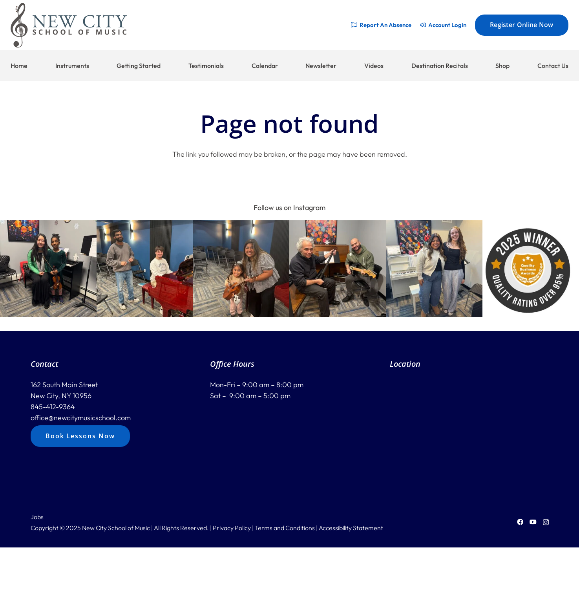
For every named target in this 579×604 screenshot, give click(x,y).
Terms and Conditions (285, 528)
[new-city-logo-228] (69, 25)
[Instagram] (546, 522)
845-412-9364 (53, 406)
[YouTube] (533, 522)
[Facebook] (520, 522)
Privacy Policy (232, 528)
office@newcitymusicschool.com (81, 417)
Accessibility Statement (351, 528)
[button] (48, 268)
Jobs (37, 517)
